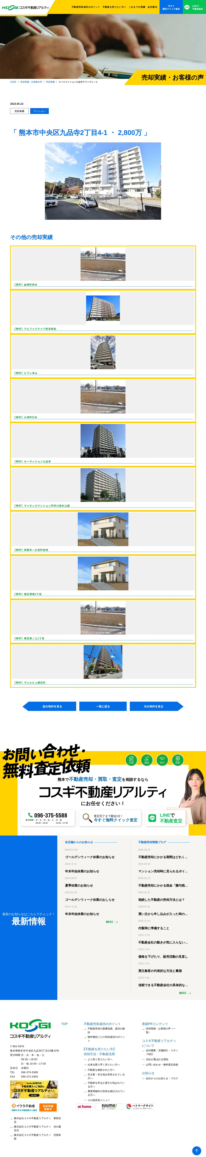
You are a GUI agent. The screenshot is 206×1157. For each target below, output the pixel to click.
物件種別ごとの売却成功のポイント (106, 1037)
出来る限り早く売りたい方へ (104, 1063)
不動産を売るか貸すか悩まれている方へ (106, 1083)
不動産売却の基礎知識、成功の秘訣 (106, 1029)
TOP (64, 1022)
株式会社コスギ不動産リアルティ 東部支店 (37, 1118)
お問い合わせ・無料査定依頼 (162, 1063)
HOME (13, 81)
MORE (109, 920)
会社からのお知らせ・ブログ (162, 1077)
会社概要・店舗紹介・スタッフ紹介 (162, 1051)
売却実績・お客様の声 (31, 81)
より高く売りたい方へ (100, 1057)
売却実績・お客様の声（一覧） (161, 1029)
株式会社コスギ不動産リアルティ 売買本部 (37, 1135)
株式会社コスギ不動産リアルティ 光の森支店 (37, 1127)
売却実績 (50, 81)
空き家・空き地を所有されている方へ (106, 1075)
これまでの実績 (137, 7)
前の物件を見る (52, 706)
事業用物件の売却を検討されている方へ (106, 1091)
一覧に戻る (103, 706)
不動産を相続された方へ (101, 1068)
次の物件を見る (153, 706)
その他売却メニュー (99, 1098)
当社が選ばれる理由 (157, 1057)
